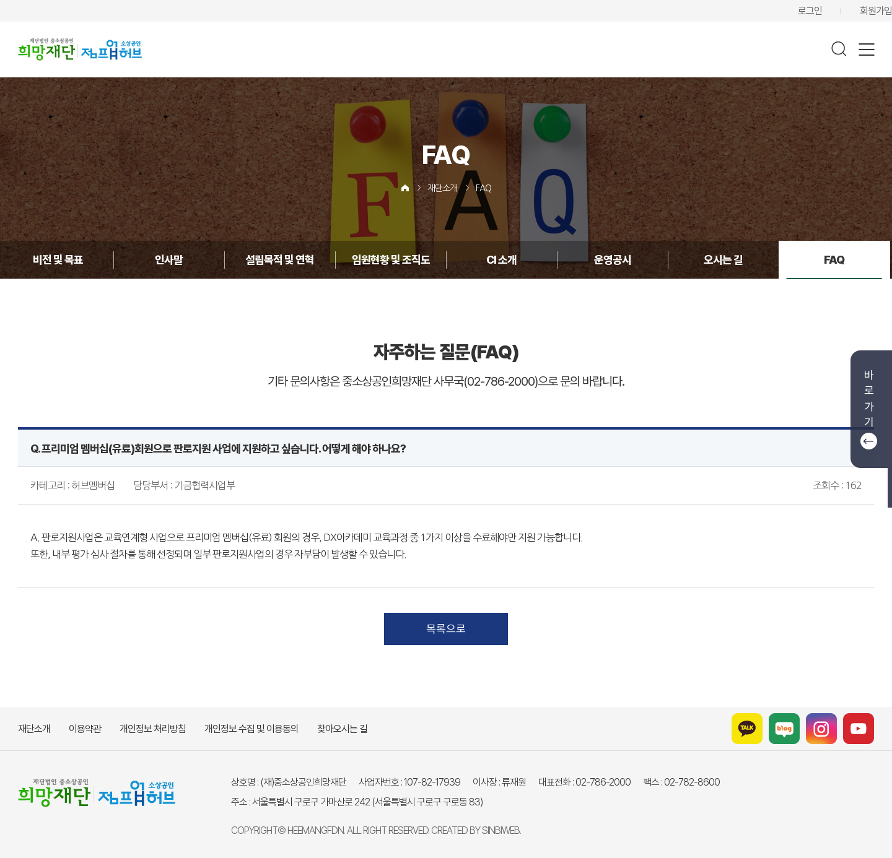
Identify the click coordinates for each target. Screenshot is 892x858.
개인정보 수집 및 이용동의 (251, 729)
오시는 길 (723, 259)
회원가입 (876, 11)
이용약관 (85, 729)
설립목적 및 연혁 (279, 259)
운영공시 (612, 259)
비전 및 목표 (58, 259)
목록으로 (446, 628)
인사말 (169, 259)
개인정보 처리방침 (153, 729)
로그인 (810, 11)
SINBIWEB (501, 830)
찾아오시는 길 (342, 729)
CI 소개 (501, 259)
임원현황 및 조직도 (391, 259)
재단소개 (442, 188)
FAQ (483, 188)
